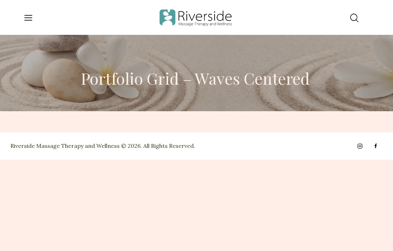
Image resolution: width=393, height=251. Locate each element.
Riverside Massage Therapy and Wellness (65, 145)
